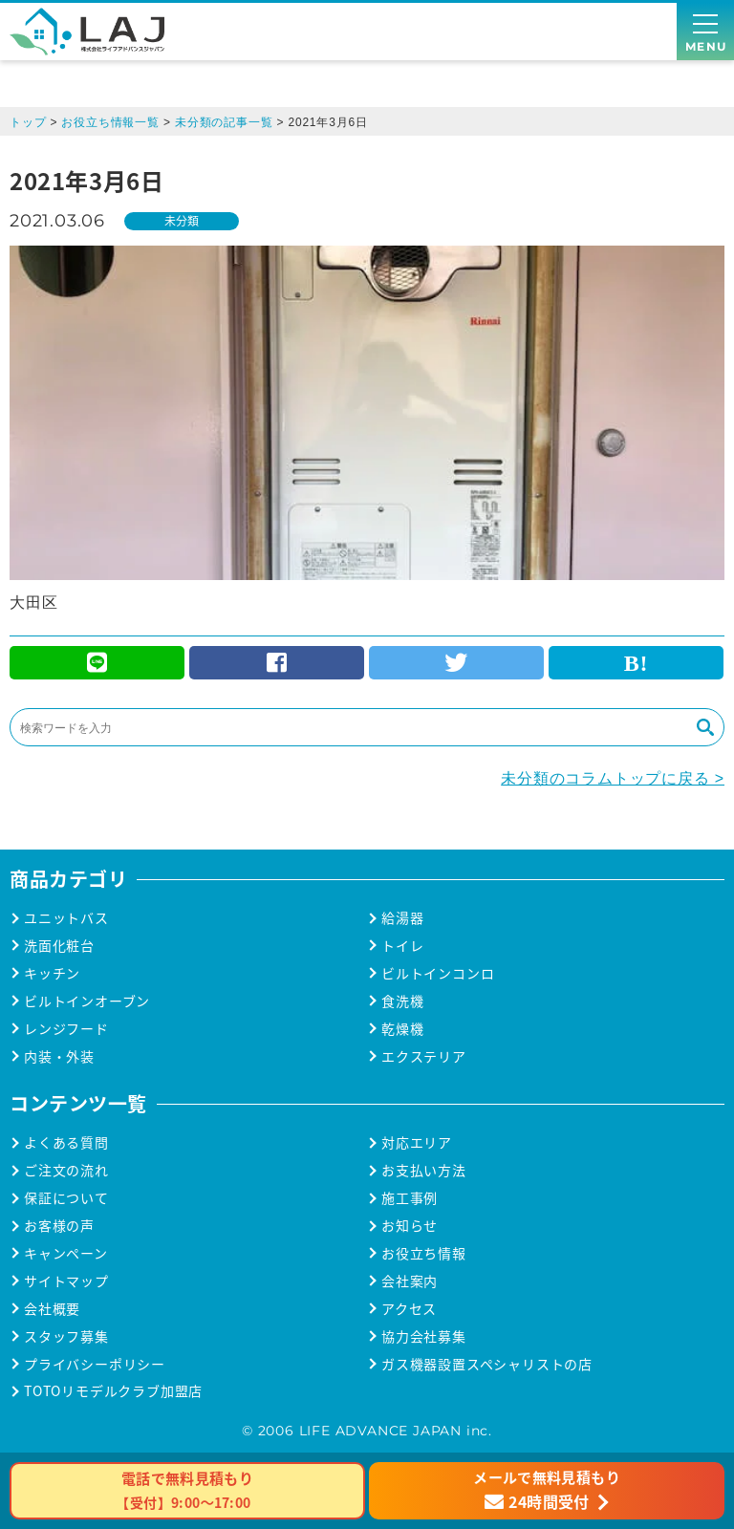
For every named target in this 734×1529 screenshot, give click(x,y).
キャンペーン (66, 1253)
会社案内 (409, 1281)
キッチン (52, 973)
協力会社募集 (423, 1336)
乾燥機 (402, 1029)
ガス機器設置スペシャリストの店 (487, 1364)
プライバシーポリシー (94, 1364)
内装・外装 (59, 1056)
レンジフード (66, 1029)
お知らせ (409, 1226)
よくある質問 (66, 1142)
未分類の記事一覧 (223, 122)
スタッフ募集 (66, 1336)
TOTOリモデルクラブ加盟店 (113, 1391)
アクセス (409, 1309)
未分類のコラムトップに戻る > (612, 778)
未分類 (181, 220)
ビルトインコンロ (437, 973)
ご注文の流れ (66, 1170)
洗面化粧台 (59, 946)
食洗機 (402, 1001)
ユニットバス (66, 918)
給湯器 (402, 918)
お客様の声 (59, 1226)
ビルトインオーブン (87, 1001)
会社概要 (52, 1309)
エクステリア (423, 1056)
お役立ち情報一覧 (110, 122)
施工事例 (409, 1198)
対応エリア (416, 1142)
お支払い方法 (423, 1170)
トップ (28, 122)
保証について (66, 1198)
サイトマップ (66, 1281)
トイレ (402, 946)
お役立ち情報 (423, 1253)
